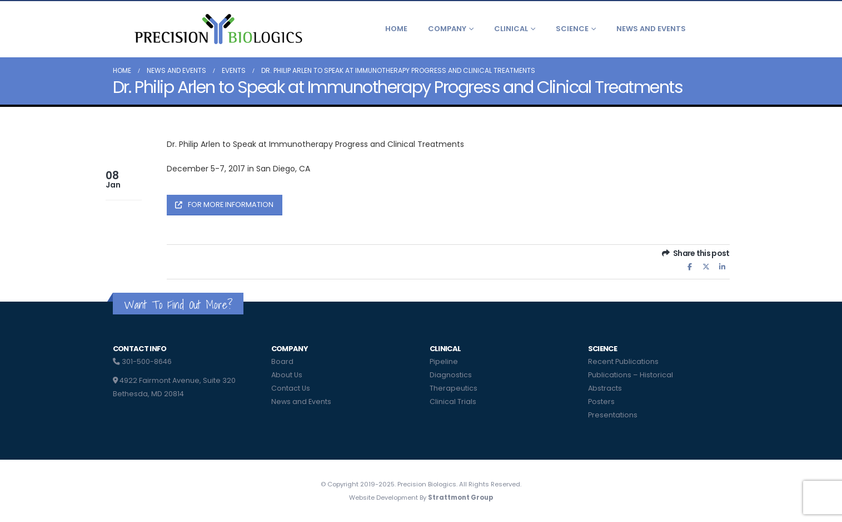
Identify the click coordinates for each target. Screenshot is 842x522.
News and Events (651, 28)
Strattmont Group (460, 497)
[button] (720, 29)
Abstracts (605, 388)
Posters (601, 401)
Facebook (689, 267)
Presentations (612, 415)
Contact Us (290, 388)
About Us (286, 375)
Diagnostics (451, 375)
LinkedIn (722, 267)
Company (447, 28)
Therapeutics (453, 388)
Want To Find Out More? (178, 305)
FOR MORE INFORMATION (224, 204)
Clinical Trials (453, 401)
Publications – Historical (630, 375)
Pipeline (444, 361)
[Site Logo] (217, 29)
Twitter (706, 267)
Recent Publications (623, 361)
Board (282, 361)
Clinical (511, 28)
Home (396, 28)
